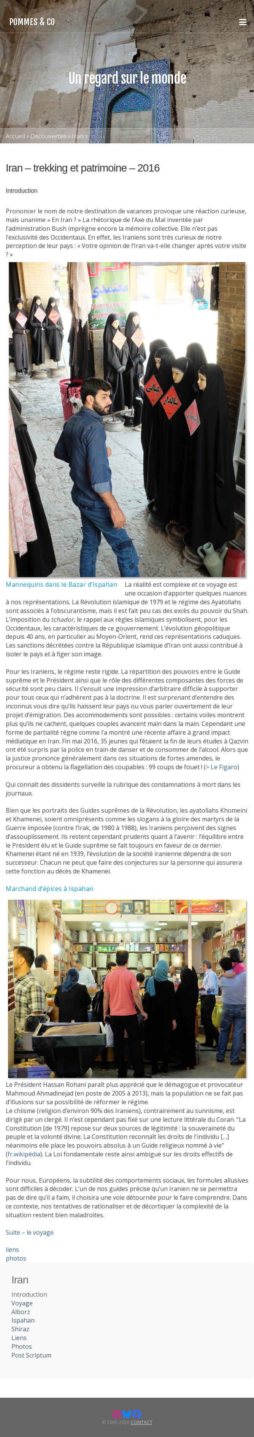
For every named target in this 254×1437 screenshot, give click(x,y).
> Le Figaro (221, 767)
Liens (19, 1338)
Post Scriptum (31, 1355)
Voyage (22, 1303)
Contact (141, 1422)
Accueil (15, 136)
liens (12, 1249)
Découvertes (48, 136)
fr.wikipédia (24, 1154)
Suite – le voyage (30, 1232)
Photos (21, 1346)
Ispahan (23, 1320)
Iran (78, 136)
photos (16, 1258)
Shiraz (20, 1329)
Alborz (20, 1312)
